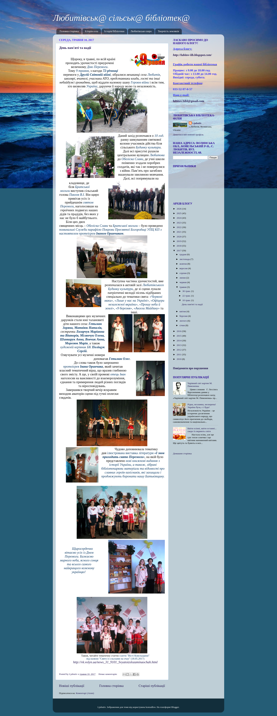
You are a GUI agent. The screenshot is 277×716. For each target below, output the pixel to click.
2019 (179, 241)
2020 (179, 236)
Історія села (91, 31)
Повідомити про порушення (190, 368)
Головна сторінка (69, 31)
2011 (179, 354)
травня (183, 287)
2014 (179, 340)
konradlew (150, 707)
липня (182, 277)
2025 (179, 213)
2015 (179, 335)
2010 (179, 359)
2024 (179, 218)
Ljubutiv (196, 123)
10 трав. (186, 300)
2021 (179, 231)
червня (183, 282)
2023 (179, 222)
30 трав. (186, 291)
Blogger (175, 707)
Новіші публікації (71, 686)
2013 (179, 345)
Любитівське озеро (141, 31)
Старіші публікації (152, 686)
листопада (184, 259)
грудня (183, 254)
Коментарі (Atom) (85, 693)
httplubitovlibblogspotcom (192, 55)
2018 (179, 245)
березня (183, 316)
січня (182, 325)
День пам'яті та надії (75, 48)
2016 (179, 331)
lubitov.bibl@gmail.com (188, 101)
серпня (183, 273)
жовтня (183, 263)
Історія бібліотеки (114, 31)
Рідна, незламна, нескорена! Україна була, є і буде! (201, 406)
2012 (179, 349)
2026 (179, 208)
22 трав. (186, 295)
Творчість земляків (168, 31)
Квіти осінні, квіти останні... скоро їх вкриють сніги (201, 430)
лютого (183, 320)
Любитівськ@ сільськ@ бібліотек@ (121, 18)
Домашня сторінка (182, 453)
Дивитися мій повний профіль (188, 134)
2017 (179, 250)
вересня (183, 268)
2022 (179, 227)
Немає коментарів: (108, 674)
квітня (182, 311)
